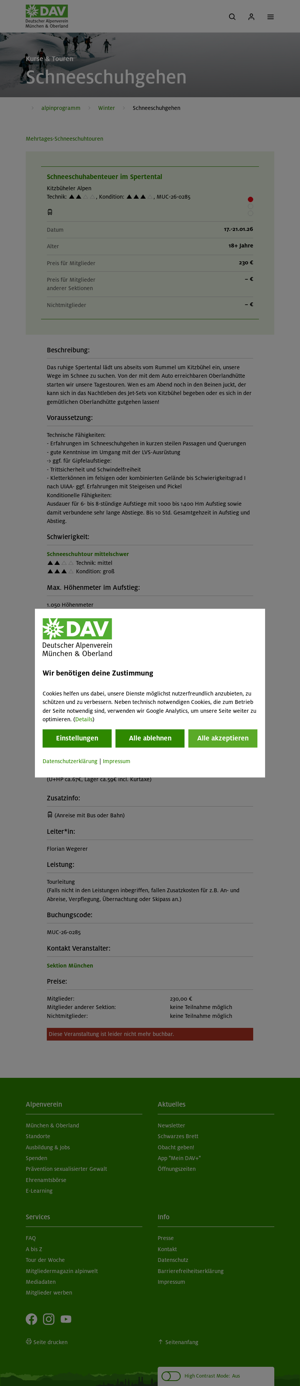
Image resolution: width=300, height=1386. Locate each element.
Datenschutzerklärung (70, 761)
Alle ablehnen (150, 738)
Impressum (116, 761)
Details (83, 719)
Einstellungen (77, 738)
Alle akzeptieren (223, 738)
